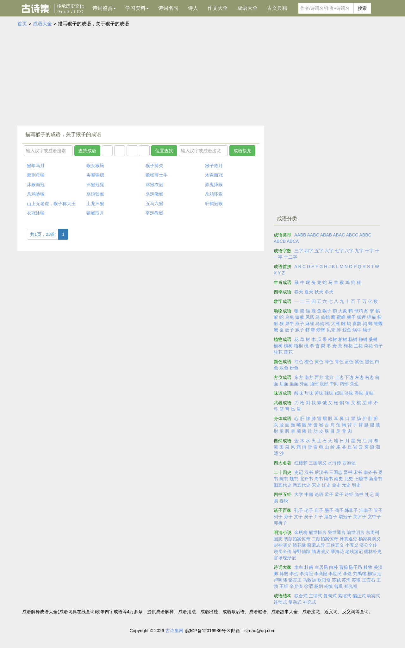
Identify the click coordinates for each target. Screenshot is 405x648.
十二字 (290, 257)
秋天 (319, 291)
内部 (344, 383)
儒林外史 (373, 551)
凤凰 (309, 317)
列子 (278, 516)
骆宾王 (295, 579)
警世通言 (337, 532)
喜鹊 (356, 323)
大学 (298, 494)
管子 (378, 510)
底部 (324, 383)
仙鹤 (325, 317)
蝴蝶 (378, 323)
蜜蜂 (341, 317)
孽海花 (337, 551)
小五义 (351, 545)
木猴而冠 (214, 175)
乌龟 (289, 317)
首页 (22, 23)
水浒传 (334, 462)
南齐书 (370, 472)
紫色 (359, 361)
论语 (319, 494)
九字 (359, 250)
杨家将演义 (369, 538)
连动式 (280, 602)
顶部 (314, 383)
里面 (294, 383)
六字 (329, 250)
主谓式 (315, 595)
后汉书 (321, 472)
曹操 (343, 567)
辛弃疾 (296, 586)
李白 (298, 567)
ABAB (326, 234)
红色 (298, 361)
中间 (334, 383)
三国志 (335, 472)
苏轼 (336, 579)
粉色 (294, 367)
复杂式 (295, 602)
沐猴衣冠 (154, 184)
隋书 (328, 478)
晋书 (348, 472)
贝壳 (331, 329)
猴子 (326, 310)
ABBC (365, 234)
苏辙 (356, 579)
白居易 (321, 567)
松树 (332, 339)
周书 (318, 478)
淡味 (349, 393)
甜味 (308, 393)
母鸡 (358, 310)
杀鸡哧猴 (36, 194)
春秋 (283, 500)
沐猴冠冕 (95, 184)
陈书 (283, 478)
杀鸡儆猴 (154, 194)
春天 (298, 291)
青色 (339, 361)
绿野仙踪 (301, 551)
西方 (319, 377)
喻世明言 (355, 532)
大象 (342, 310)
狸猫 (371, 317)
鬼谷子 (330, 516)
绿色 (329, 361)
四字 (308, 250)
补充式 (309, 602)
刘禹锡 (359, 573)
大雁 (335, 323)
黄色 (319, 361)
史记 (298, 472)
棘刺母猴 (36, 175)
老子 (308, 510)
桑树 (373, 339)
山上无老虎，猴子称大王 (51, 203)
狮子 (351, 317)
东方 (298, 377)
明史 (356, 485)
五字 (319, 250)
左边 (359, 377)
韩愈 (283, 573)
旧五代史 (282, 485)
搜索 (362, 8)
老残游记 (354, 551)
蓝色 (349, 361)
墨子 (329, 510)
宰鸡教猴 (154, 213)
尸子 (318, 516)
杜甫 (308, 567)
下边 (349, 377)
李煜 (347, 573)
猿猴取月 (95, 213)
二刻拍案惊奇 (325, 538)
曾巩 (338, 586)
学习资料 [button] (137, 8)
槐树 (288, 345)
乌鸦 (319, 323)
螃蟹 (320, 329)
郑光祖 (351, 586)
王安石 (368, 579)
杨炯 (318, 586)
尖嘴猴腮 (95, 175)
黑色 (369, 361)
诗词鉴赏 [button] (104, 8)
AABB (300, 234)
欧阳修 (324, 579)
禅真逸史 (348, 538)
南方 (308, 377)
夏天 (308, 291)
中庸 (308, 494)
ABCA (293, 241)
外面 (304, 383)
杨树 (352, 339)
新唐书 (375, 478)
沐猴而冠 (36, 184)
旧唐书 (361, 478)
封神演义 (282, 545)
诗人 (193, 8)
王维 (283, 586)
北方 (329, 377)
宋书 (357, 472)
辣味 (329, 393)
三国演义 (318, 462)
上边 (339, 377)
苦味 (319, 393)
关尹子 (359, 516)
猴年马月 (36, 165)
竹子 (378, 345)
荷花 (368, 345)
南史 (338, 478)
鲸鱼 (346, 329)
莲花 (288, 352)
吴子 (308, 516)
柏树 (342, 339)
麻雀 (309, 323)
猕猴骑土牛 (157, 175)
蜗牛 (356, 329)
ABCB (280, 241)
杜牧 (368, 567)
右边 (369, 377)
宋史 (316, 485)
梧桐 (298, 345)
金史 (336, 485)
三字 (298, 250)
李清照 (306, 573)
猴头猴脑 (95, 165)
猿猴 (299, 317)
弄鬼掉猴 (214, 184)
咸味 (339, 393)
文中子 (374, 516)
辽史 (326, 485)
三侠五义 (335, 545)
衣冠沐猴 (36, 213)
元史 (346, 485)
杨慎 (328, 586)
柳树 (362, 339)
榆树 (278, 345)
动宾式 (373, 595)
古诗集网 (174, 630)
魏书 (294, 478)
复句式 (330, 595)
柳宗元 (374, 573)
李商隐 (320, 573)
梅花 (348, 345)
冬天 (329, 291)
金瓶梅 (301, 532)
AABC (313, 234)
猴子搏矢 (154, 165)
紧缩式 (344, 595)
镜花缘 (299, 545)
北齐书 (306, 478)
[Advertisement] (202, 75)
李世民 (335, 573)
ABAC (339, 234)
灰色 (283, 367)
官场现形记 (285, 557)
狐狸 (361, 317)
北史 (348, 478)
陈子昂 (355, 567)
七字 (339, 250)
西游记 (349, 462)
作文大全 (218, 8)
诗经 (349, 494)
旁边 (354, 383)
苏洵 (346, 579)
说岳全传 (282, 551)
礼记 (369, 494)
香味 (359, 393)
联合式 (301, 595)
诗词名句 (168, 8)
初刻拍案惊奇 (297, 538)
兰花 (358, 345)
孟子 (329, 494)
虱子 (299, 329)
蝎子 (367, 329)
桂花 (278, 352)
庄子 (319, 510)
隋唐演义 (320, 551)
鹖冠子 (345, 516)
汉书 (308, 472)
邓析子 (280, 522)
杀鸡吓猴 (214, 194)
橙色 (308, 361)
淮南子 (365, 510)
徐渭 (308, 586)
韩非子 (351, 510)
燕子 (299, 323)
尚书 (359, 494)
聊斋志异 (316, 545)
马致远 (309, 579)
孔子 (298, 510)
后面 (283, 383)
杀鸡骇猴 (95, 194)
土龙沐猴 (95, 203)
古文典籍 (277, 8)
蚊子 (289, 329)
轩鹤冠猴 (214, 203)
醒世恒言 (318, 532)
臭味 (369, 393)
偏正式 (359, 595)
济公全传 (368, 545)
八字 (349, 250)
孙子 (288, 516)
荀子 (339, 510)
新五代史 (301, 485)
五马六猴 (154, 203)
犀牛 (289, 323)
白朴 (333, 567)
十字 (369, 250)
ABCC (352, 234)
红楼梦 (301, 462)
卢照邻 (280, 579)
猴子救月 (214, 165)
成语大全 (247, 8)
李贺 (294, 573)
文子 (298, 516)
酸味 (298, 393)
